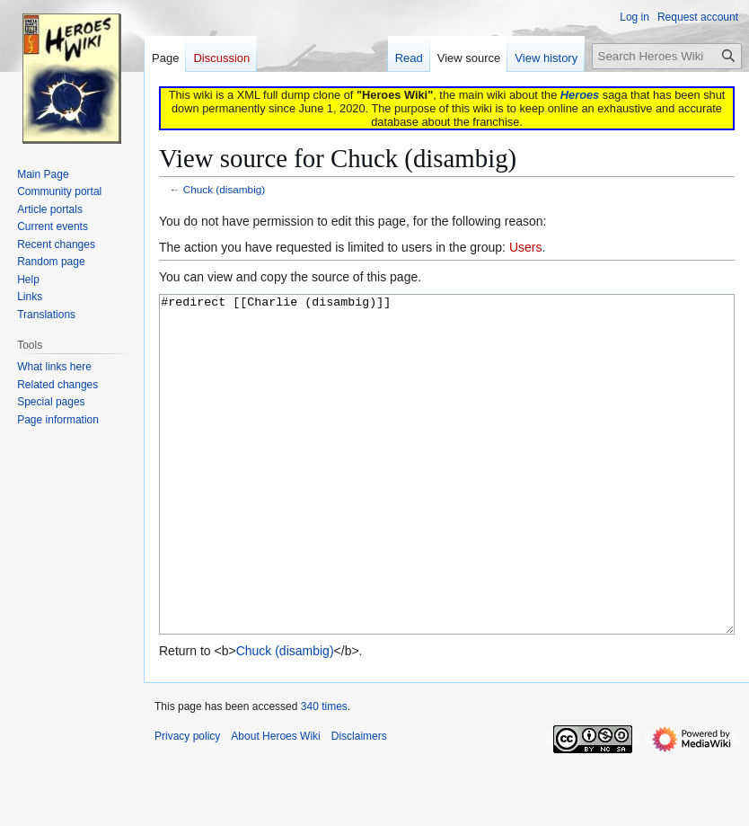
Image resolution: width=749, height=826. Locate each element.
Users (525, 247)
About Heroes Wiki (275, 803)
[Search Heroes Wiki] (667, 56)
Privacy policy (187, 803)
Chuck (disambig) (224, 189)
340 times (324, 774)
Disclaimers (359, 803)
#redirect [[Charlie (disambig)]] (447, 498)
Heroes (579, 95)
